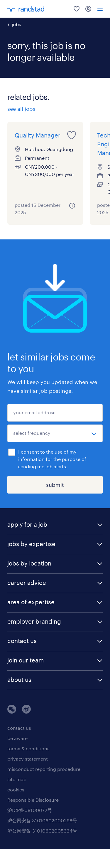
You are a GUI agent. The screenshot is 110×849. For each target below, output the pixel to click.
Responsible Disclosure (33, 800)
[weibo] (26, 711)
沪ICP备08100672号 (29, 810)
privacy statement (27, 758)
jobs (16, 24)
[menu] (100, 9)
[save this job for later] (71, 135)
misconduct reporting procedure (43, 769)
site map (16, 779)
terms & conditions (28, 748)
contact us (19, 728)
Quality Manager (37, 135)
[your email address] (55, 413)
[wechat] (11, 711)
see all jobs (21, 108)
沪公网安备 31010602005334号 (42, 830)
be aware (17, 738)
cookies (15, 789)
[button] (55, 525)
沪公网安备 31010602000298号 (42, 820)
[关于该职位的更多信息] (72, 206)
